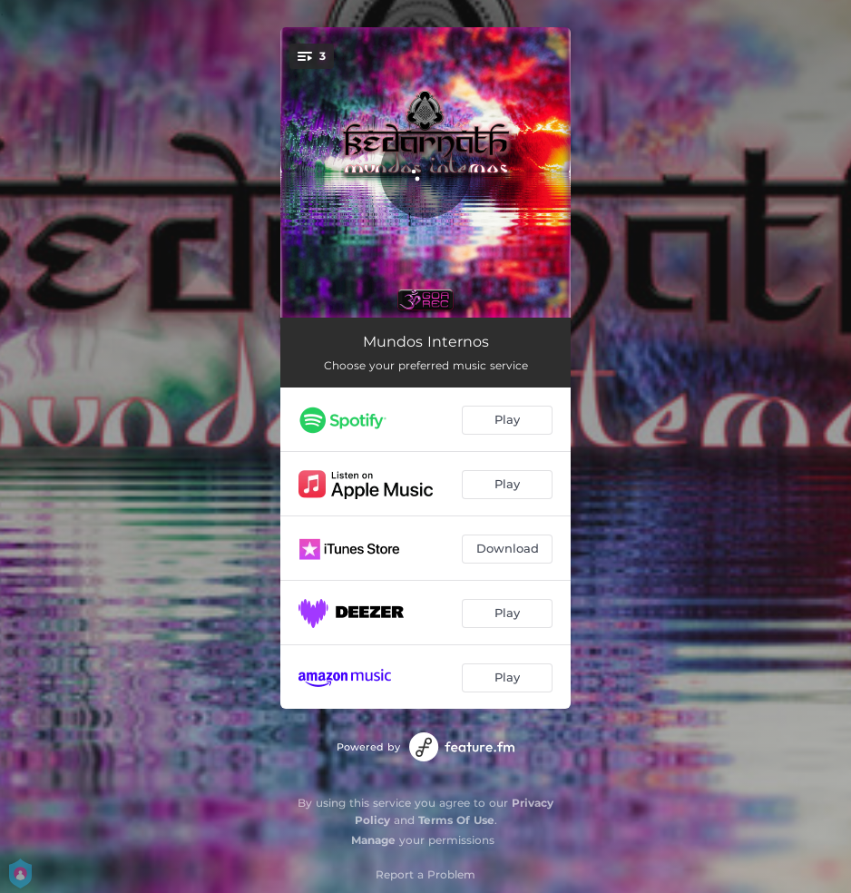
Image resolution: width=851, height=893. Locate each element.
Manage (373, 840)
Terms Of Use (456, 820)
